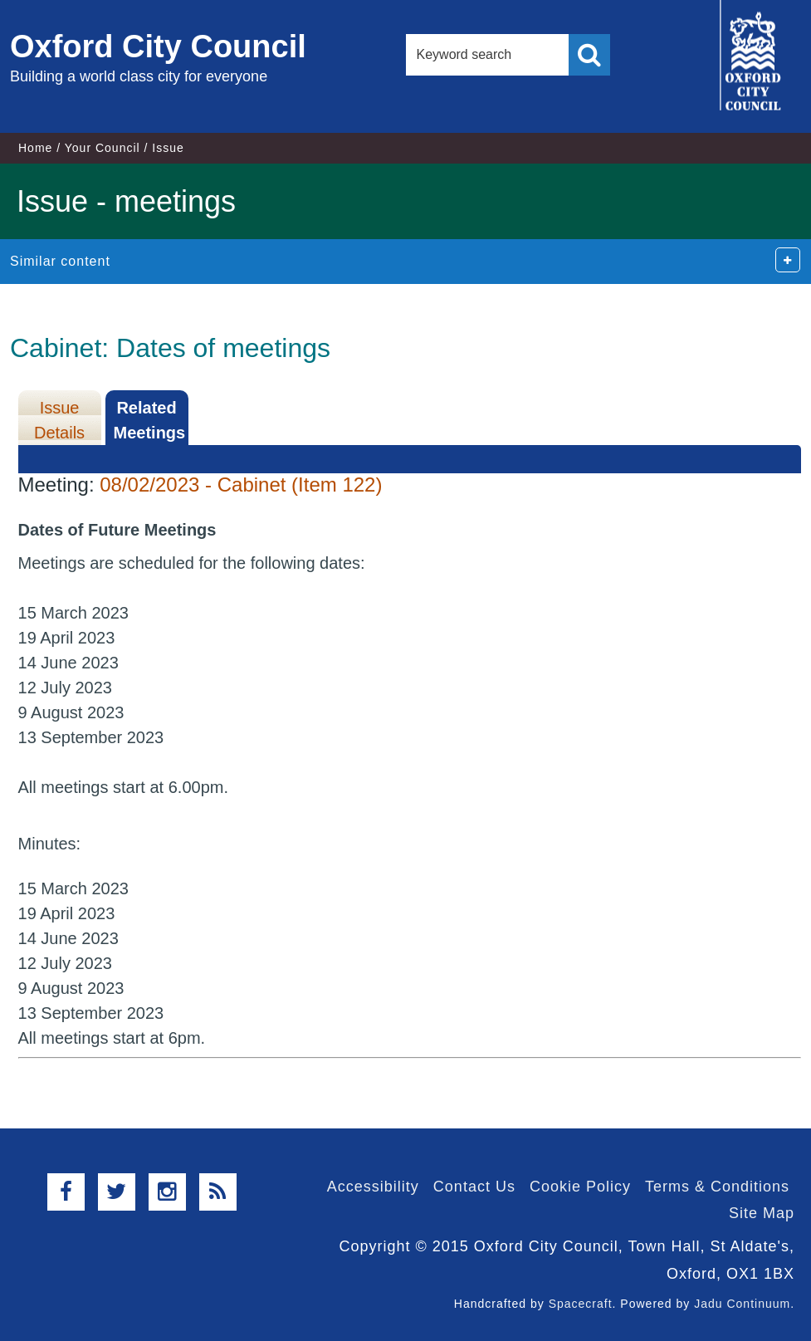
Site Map (761, 1213)
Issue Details (59, 420)
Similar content (60, 261)
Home (35, 147)
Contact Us (474, 1186)
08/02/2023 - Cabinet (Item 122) (241, 484)
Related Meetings (150, 420)
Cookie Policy (580, 1186)
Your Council (102, 147)
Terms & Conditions (717, 1186)
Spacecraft (581, 1303)
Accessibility (373, 1186)
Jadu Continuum (742, 1303)
